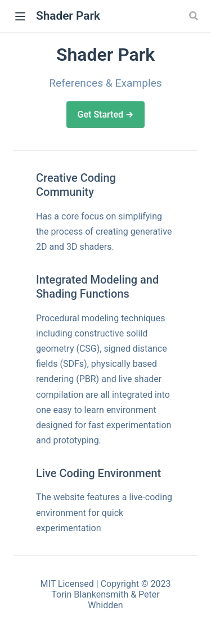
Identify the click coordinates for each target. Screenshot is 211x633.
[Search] (194, 15)
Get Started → (106, 114)
